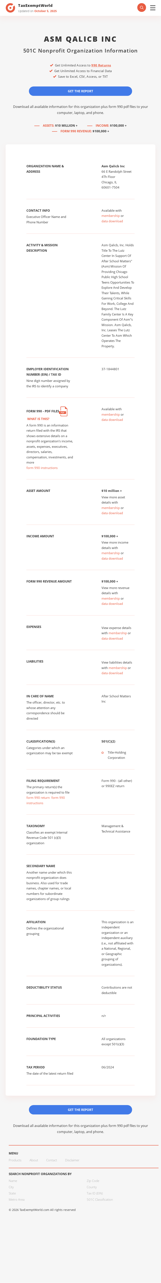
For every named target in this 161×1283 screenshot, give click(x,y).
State (12, 1194)
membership (111, 216)
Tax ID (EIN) (95, 1194)
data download (112, 221)
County (92, 1187)
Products (15, 1160)
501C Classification (100, 1200)
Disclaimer (72, 1160)
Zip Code (93, 1181)
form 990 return (38, 798)
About (34, 1160)
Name (13, 1181)
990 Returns (101, 65)
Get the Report (80, 91)
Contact (51, 1160)
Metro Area (17, 1200)
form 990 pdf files (122, 106)
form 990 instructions (42, 468)
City (11, 1187)
